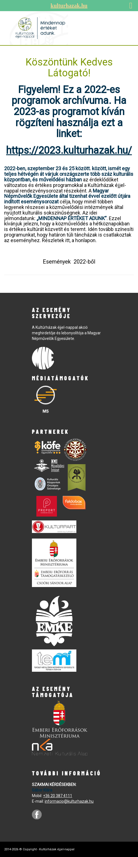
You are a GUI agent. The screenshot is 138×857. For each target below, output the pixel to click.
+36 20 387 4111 (57, 795)
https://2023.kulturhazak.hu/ (69, 150)
